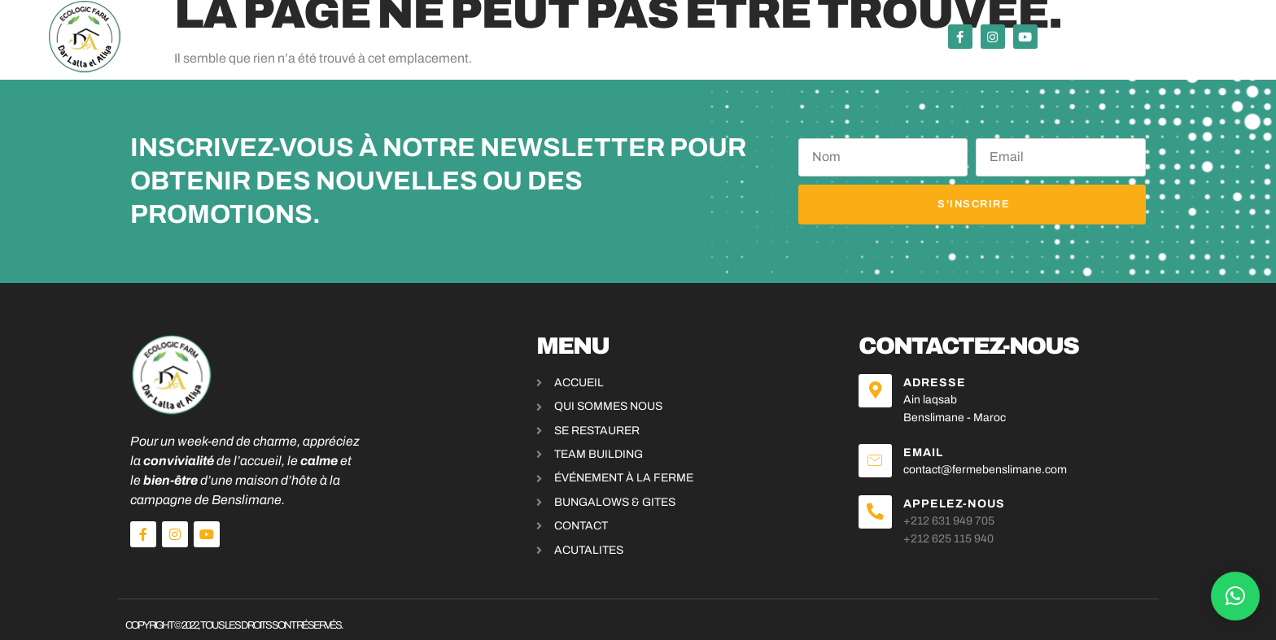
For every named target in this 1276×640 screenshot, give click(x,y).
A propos (825, 37)
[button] (1235, 596)
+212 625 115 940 (950, 527)
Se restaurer (362, 37)
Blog (891, 37)
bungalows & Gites (706, 37)
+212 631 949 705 (950, 509)
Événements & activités (524, 36)
